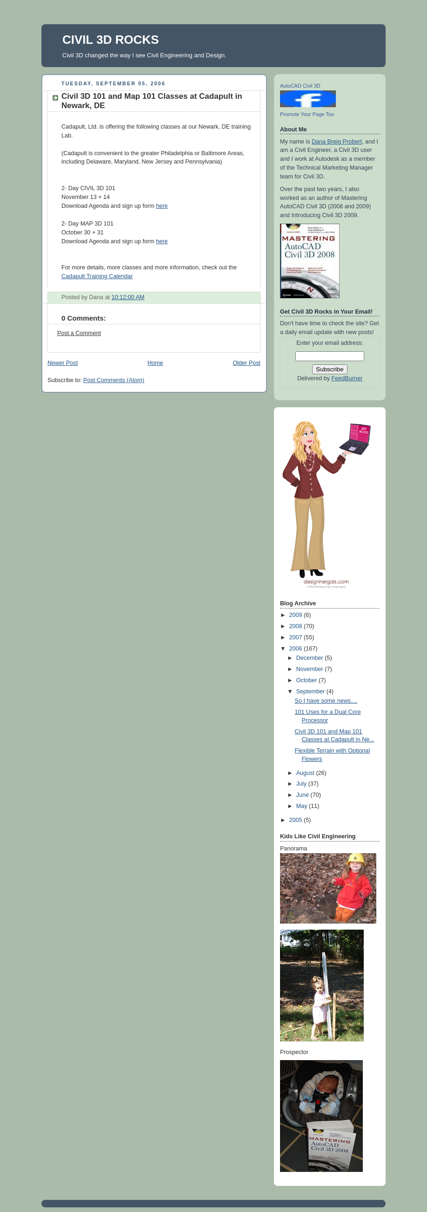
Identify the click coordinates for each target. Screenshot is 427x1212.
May (302, 806)
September (311, 691)
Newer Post (62, 363)
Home (155, 363)
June (303, 795)
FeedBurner (347, 378)
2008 (296, 626)
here (161, 206)
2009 (296, 615)
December (310, 658)
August (306, 773)
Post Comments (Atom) (113, 380)
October (307, 680)
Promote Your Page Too (307, 114)
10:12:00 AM (128, 297)
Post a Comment (79, 333)
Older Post (246, 363)
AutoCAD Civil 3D (300, 86)
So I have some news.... (326, 701)
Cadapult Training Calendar (97, 276)
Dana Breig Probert (337, 141)
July (302, 784)
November (310, 669)
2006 (296, 648)
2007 (296, 637)
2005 (296, 820)
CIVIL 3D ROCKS (110, 40)
